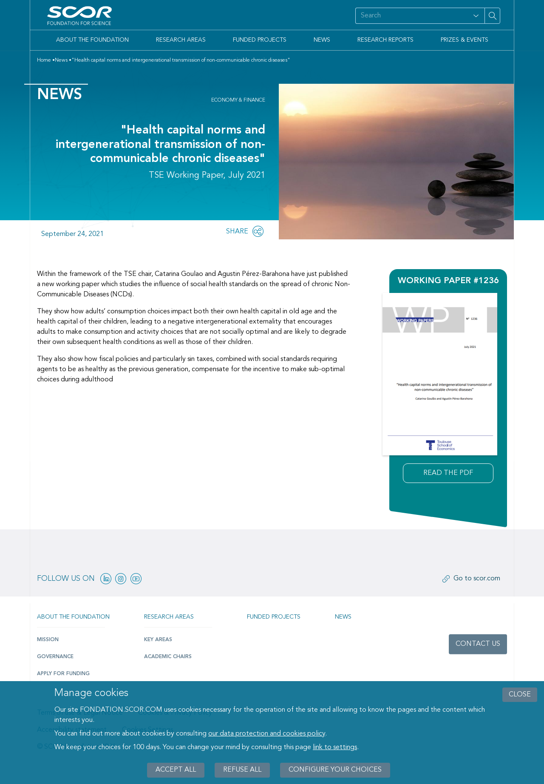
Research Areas (181, 40)
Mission (48, 639)
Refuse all (242, 770)
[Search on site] (411, 16)
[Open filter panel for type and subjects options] (476, 16)
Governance (55, 656)
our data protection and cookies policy (266, 733)
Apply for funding (63, 673)
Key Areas (158, 639)
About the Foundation (92, 40)
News (322, 40)
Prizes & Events (464, 40)
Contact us (478, 644)
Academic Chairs (168, 656)
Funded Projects (259, 40)
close (520, 694)
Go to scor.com (476, 578)
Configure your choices (335, 770)
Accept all (176, 770)
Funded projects (273, 617)
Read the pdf (448, 473)
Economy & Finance (238, 100)
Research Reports (385, 40)
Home (44, 60)
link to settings (335, 747)
